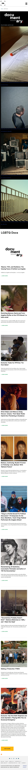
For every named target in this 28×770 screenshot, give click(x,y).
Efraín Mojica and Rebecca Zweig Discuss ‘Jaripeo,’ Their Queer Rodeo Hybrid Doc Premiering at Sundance (13, 414)
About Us (11, 761)
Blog (7, 761)
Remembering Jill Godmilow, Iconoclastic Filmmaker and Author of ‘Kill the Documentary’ (13, 569)
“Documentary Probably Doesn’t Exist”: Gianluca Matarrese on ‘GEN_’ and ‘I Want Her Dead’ (13, 620)
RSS (19, 762)
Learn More (5, 275)
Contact (24, 762)
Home (2, 8)
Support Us (17, 761)
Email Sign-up (4, 762)
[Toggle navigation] (26, 3)
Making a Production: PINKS (10, 669)
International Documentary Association (3, 3)
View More (7, 748)
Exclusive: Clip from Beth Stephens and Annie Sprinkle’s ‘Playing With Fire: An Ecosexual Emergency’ (14, 718)
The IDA (2, 761)
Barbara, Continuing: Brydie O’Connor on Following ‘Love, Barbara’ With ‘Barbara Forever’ (13, 465)
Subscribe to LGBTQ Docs (1, 754)
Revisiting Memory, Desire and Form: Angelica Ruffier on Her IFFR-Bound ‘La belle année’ (14, 315)
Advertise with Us (13, 762)
